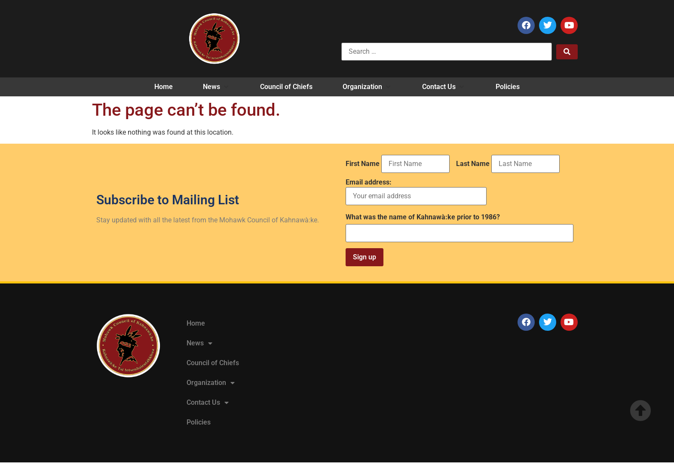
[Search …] (446, 52)
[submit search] (567, 51)
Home (196, 323)
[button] (216, 86)
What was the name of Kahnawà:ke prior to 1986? (423, 217)
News (199, 343)
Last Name (473, 163)
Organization (211, 383)
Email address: (416, 192)
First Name (363, 163)
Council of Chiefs (213, 363)
